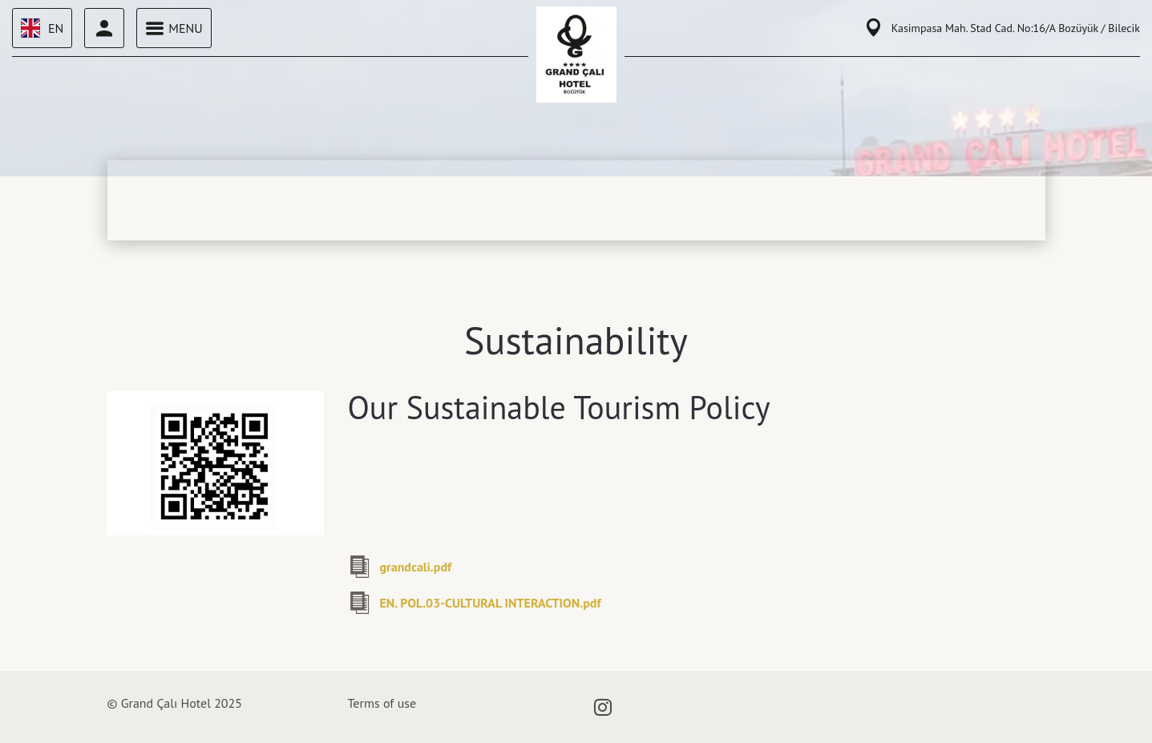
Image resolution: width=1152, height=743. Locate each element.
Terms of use (382, 703)
